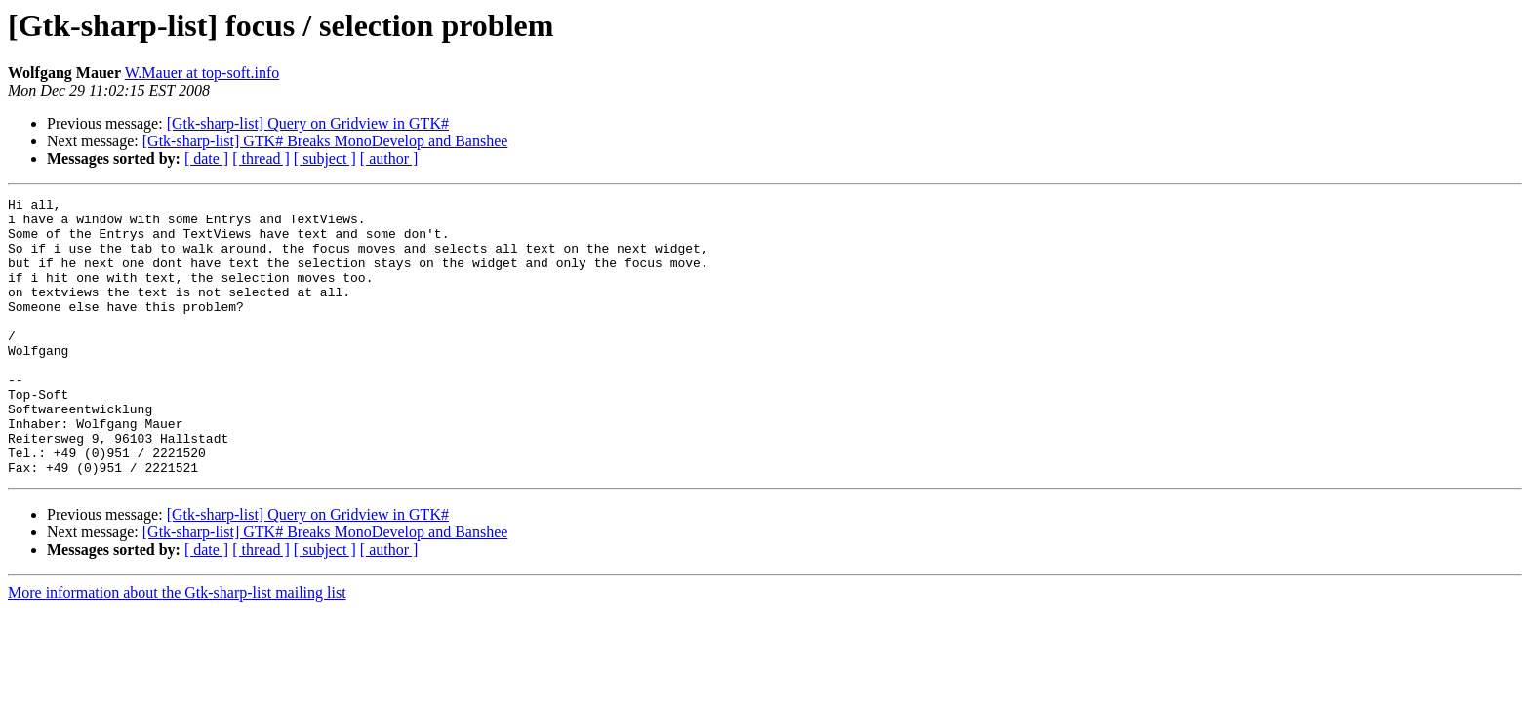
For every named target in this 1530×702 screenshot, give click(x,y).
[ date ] (206, 158)
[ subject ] (325, 158)
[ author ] (389, 158)
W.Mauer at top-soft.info (202, 72)
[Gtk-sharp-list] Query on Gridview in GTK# (308, 123)
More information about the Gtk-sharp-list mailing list (177, 648)
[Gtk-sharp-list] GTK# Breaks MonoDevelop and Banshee (325, 141)
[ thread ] (261, 158)
